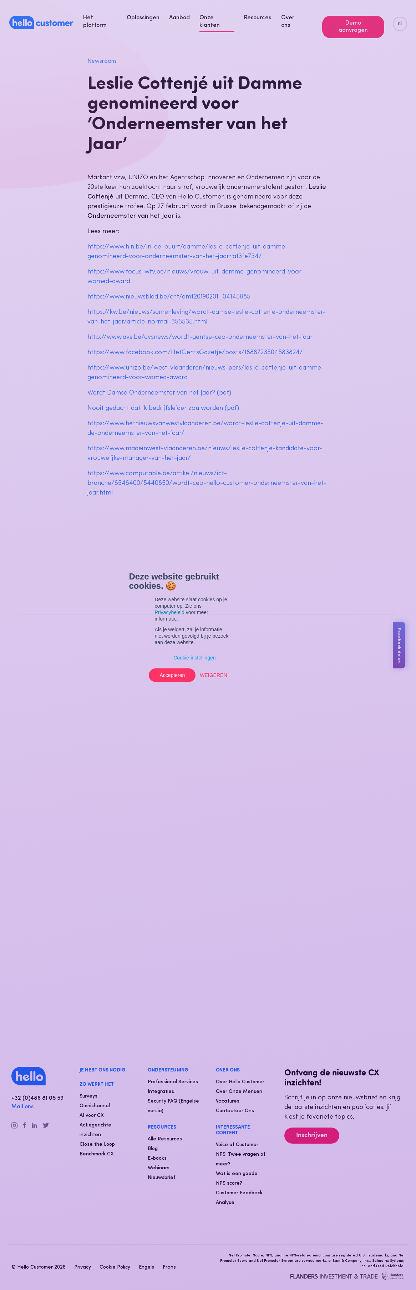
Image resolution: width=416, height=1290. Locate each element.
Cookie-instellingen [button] (194, 658)
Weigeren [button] (213, 675)
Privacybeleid (169, 612)
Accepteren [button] (172, 675)
